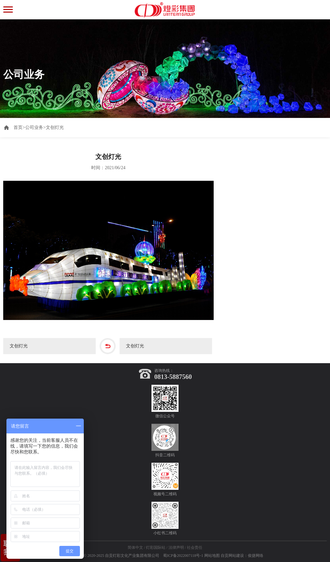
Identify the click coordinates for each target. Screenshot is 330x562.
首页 (19, 127)
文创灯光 (55, 127)
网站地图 (212, 555)
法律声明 (176, 547)
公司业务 (34, 127)
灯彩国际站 (155, 547)
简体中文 (135, 547)
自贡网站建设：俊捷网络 (242, 555)
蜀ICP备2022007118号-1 (183, 555)
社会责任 (194, 547)
